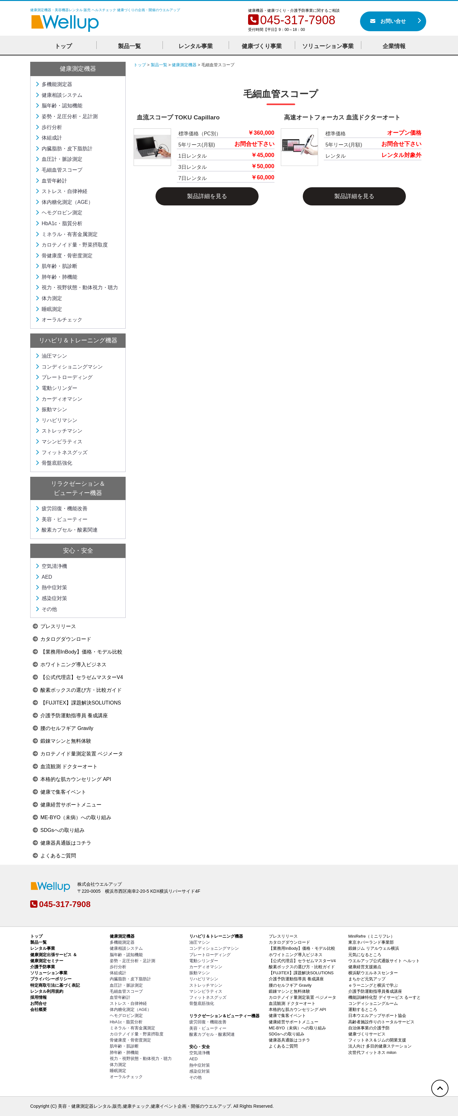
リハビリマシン (56, 420)
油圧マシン (51, 356)
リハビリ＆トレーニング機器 (78, 340)
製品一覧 (129, 46)
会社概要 (38, 1009)
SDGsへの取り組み (59, 830)
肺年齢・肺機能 (56, 277)
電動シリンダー (56, 388)
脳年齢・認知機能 (58, 105)
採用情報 (38, 997)
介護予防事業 (42, 966)
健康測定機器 (78, 68)
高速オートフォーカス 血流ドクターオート (342, 117)
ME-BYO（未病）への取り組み (72, 817)
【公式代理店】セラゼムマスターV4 (78, 677)
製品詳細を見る (207, 196)
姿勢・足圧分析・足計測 (66, 116)
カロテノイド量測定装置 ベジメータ (78, 753)
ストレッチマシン (58, 430)
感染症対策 (51, 598)
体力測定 (48, 298)
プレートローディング (64, 377)
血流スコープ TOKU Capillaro (178, 117)
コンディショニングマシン (69, 366)
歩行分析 (48, 127)
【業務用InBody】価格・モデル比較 (77, 652)
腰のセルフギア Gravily (63, 728)
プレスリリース (54, 626)
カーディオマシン (58, 399)
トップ (63, 46)
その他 (46, 609)
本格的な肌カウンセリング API (72, 779)
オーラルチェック (58, 319)
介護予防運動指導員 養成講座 (70, 715)
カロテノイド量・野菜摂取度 (71, 244)
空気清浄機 (51, 566)
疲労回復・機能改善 (61, 508)
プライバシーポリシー (51, 978)
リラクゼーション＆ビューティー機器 (224, 1015)
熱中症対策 (51, 587)
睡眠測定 (48, 309)
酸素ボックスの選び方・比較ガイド (77, 690)
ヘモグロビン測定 (58, 212)
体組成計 (48, 137)
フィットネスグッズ (61, 452)
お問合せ (38, 1003)
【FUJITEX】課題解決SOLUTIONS (77, 702)
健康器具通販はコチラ (62, 843)
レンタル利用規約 (46, 991)
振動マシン (51, 409)
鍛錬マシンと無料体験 (62, 741)
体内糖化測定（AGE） (64, 202)
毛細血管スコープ (58, 170)
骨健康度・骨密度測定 (64, 255)
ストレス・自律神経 (61, 191)
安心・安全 (78, 550)
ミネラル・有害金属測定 (66, 234)
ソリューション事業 (328, 46)
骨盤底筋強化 (53, 463)
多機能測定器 (53, 84)
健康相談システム (58, 95)
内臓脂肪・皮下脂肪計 (64, 148)
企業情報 (394, 46)
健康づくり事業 (262, 46)
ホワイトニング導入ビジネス (70, 664)
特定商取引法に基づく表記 (55, 985)
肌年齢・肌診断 (56, 266)
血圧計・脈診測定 (58, 159)
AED (43, 577)
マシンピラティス (58, 441)
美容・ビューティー (61, 519)
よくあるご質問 (54, 855)
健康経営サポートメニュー (67, 804)
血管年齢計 (51, 180)
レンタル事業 (195, 46)
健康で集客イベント (59, 792)
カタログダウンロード (62, 639)
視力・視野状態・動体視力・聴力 (76, 287)
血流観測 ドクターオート (65, 766)
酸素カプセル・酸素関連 (66, 530)
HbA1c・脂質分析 (58, 223)
